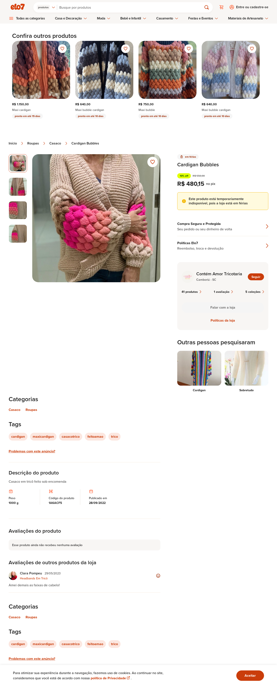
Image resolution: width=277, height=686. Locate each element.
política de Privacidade (111, 678)
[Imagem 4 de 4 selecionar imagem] (18, 233)
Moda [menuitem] (103, 17)
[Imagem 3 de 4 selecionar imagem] (18, 210)
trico (114, 436)
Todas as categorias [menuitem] (30, 17)
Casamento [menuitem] (167, 17)
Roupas (36, 143)
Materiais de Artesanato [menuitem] (248, 17)
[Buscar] (132, 7)
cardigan (18, 436)
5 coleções (254, 291)
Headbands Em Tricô (34, 578)
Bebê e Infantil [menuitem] (133, 17)
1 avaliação (223, 291)
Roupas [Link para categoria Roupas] (31, 409)
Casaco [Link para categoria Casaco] (14, 409)
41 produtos (191, 291)
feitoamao (95, 436)
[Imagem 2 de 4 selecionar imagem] (18, 186)
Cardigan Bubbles (85, 143)
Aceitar (250, 675)
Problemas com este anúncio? (32, 450)
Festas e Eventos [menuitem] (203, 17)
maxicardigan (43, 436)
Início (16, 143)
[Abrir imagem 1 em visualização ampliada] (96, 218)
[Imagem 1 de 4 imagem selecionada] (18, 163)
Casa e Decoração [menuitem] (71, 17)
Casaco (58, 143)
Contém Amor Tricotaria (219, 273)
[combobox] (46, 7)
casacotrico (71, 436)
